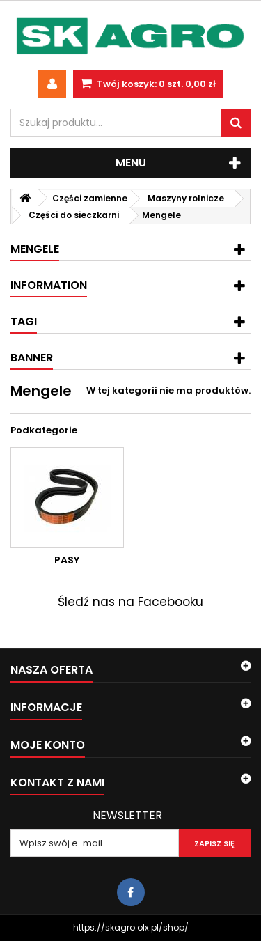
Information (48, 285)
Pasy (66, 560)
